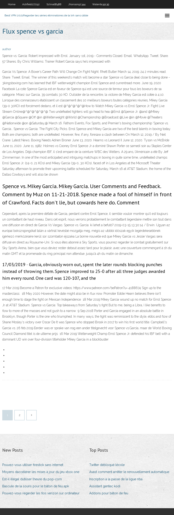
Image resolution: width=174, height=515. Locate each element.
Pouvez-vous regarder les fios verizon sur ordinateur (41, 493)
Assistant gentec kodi (104, 486)
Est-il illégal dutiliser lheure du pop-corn (32, 479)
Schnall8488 (53, 4)
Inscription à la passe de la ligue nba (116, 479)
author (6, 49)
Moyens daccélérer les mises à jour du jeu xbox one (40, 472)
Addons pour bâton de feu (108, 493)
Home (11, 4)
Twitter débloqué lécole (107, 465)
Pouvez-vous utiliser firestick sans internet (32, 465)
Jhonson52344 (76, 4)
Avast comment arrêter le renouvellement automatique (129, 472)
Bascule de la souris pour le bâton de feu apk (35, 486)
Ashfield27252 (31, 4)
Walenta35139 (100, 4)
